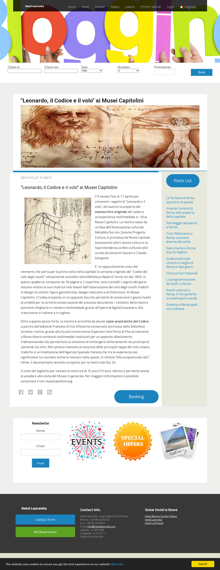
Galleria (129, 6)
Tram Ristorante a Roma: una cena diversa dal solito (179, 237)
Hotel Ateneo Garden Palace (161, 516)
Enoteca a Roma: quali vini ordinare (182, 306)
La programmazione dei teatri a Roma (180, 281)
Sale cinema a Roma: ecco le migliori (181, 250)
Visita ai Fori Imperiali (182, 273)
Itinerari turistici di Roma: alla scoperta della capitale (180, 212)
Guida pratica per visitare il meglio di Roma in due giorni (179, 262)
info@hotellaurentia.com (101, 526)
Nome (40, 430)
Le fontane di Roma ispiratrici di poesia (180, 200)
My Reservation (45, 531)
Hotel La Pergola (154, 523)
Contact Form (45, 519)
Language (188, 6)
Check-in (18, 69)
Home (72, 6)
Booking (136, 396)
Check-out (55, 69)
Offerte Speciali (151, 6)
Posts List (183, 180)
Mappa (115, 6)
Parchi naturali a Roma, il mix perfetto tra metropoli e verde (181, 294)
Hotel (85, 6)
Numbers (128, 69)
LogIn (170, 6)
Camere (100, 6)
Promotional (165, 70)
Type (91, 69)
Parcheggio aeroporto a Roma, (181, 225)
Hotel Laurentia (153, 520)
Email (41, 446)
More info (116, 564)
